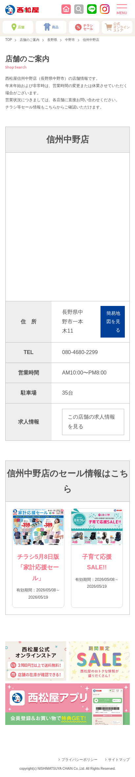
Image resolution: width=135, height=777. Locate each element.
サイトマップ (119, 760)
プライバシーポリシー (79, 760)
